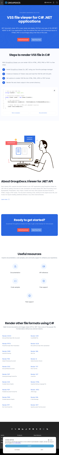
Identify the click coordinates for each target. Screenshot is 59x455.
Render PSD (6, 359)
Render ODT (34, 405)
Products (19, 435)
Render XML (34, 351)
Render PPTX (6, 343)
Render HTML (35, 382)
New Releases (37, 435)
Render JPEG (35, 389)
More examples (16, 112)
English (47, 2)
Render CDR (34, 336)
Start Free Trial (36, 39)
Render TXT (34, 366)
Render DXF (6, 374)
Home (2, 435)
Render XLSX (35, 343)
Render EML (34, 397)
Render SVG (6, 382)
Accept (29, 445)
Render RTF (6, 405)
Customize (17, 449)
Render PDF (6, 389)
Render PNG (6, 397)
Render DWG (6, 351)
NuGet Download (23, 39)
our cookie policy (17, 443)
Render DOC (6, 366)
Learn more (4, 199)
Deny (42, 449)
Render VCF (34, 374)
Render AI (34, 359)
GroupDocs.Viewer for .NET (19, 69)
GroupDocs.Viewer (12, 62)
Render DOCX (6, 336)
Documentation (43, 112)
